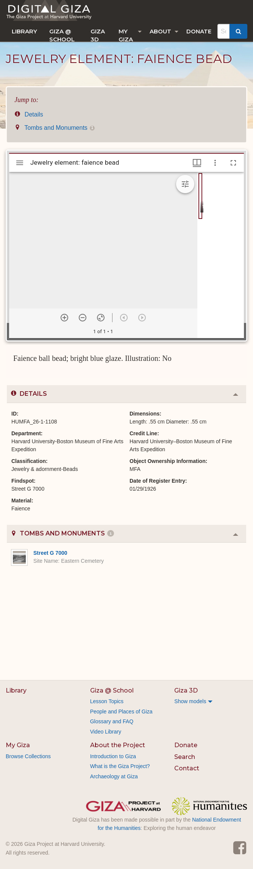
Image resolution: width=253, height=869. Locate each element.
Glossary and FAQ (111, 721)
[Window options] (215, 163)
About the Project (117, 745)
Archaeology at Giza (114, 776)
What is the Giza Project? (120, 766)
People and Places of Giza (121, 711)
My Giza (126, 35)
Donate (198, 31)
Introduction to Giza (113, 756)
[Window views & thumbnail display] (197, 163)
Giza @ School (62, 35)
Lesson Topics (106, 701)
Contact (186, 768)
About (160, 31)
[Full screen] (233, 163)
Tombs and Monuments (54, 127)
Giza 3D (98, 35)
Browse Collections (28, 756)
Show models (190, 701)
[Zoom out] (82, 318)
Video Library (105, 732)
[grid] (220, 255)
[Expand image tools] (185, 184)
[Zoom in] (64, 318)
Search (184, 756)
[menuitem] (24, 31)
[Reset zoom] (101, 318)
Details (28, 114)
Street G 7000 (50, 553)
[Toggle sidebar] (20, 163)
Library (24, 31)
